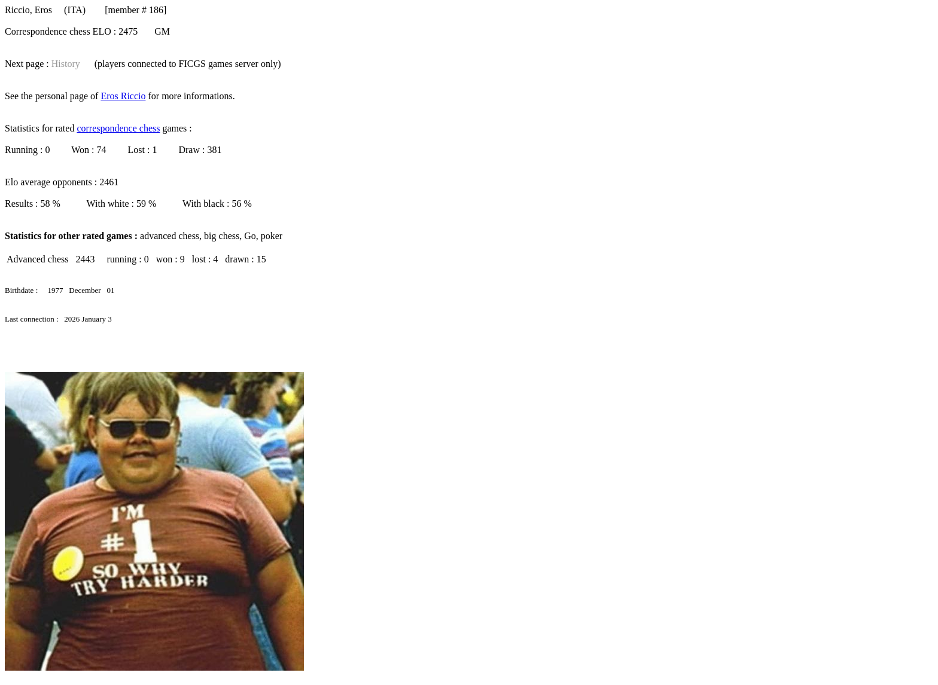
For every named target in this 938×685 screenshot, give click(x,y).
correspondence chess (118, 128)
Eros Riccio (122, 96)
